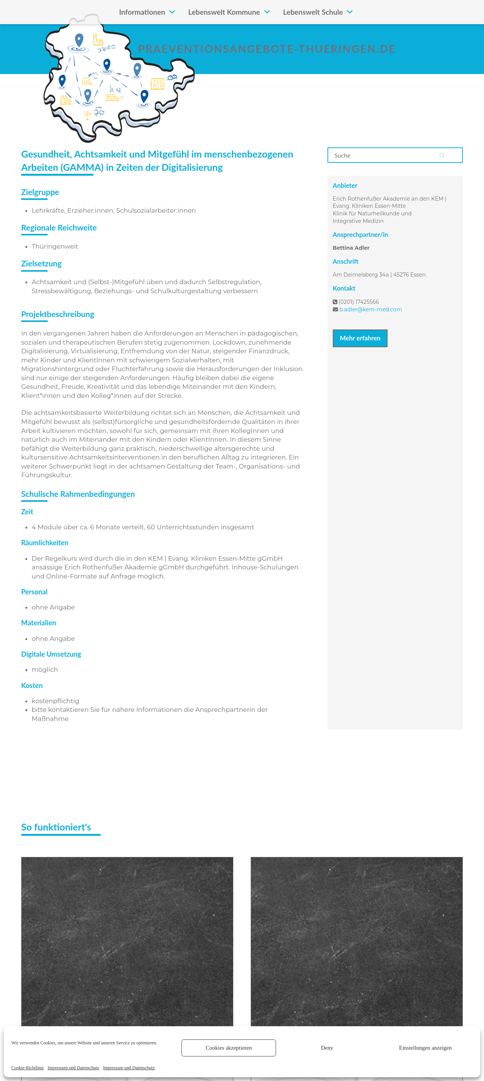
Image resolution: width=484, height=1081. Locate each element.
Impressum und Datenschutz (73, 1067)
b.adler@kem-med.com (370, 309)
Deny (327, 1048)
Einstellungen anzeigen (425, 1048)
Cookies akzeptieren (229, 1048)
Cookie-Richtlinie (27, 1067)
